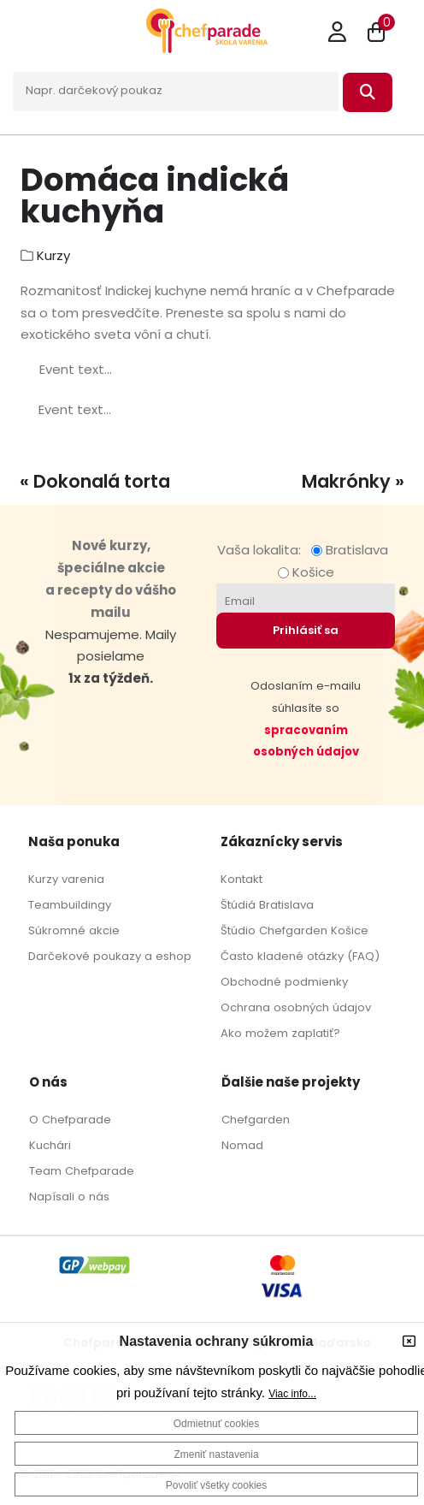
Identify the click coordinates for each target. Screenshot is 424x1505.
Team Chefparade (81, 1171)
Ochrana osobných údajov (296, 1007)
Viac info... (292, 1394)
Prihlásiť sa (306, 630)
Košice (306, 572)
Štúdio (238, 930)
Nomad (242, 1145)
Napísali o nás (69, 1196)
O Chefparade (70, 1119)
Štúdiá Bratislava (267, 905)
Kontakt (241, 879)
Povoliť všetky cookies (217, 1485)
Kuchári (50, 1145)
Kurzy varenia (66, 879)
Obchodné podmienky (284, 982)
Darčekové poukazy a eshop (109, 956)
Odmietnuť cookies (217, 1424)
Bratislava (353, 550)
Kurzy (53, 255)
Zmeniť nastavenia (216, 1455)
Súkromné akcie (74, 930)
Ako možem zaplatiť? (280, 1033)
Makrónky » (353, 481)
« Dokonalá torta (95, 481)
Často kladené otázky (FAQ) (300, 956)
